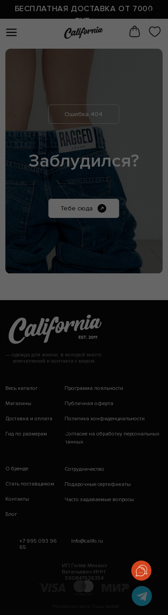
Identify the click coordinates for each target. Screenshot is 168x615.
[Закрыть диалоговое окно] (154, 14)
